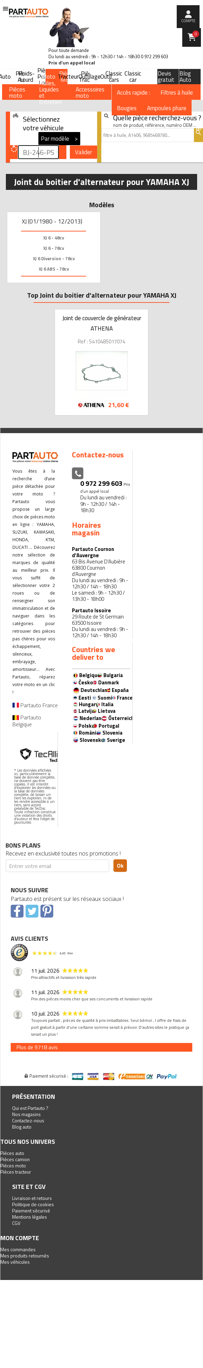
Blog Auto (185, 76)
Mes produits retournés (24, 1255)
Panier (195, 33)
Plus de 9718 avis (37, 1047)
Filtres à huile (176, 92)
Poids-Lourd (26, 76)
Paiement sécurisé (31, 1210)
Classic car (132, 76)
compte (188, 21)
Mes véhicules (15, 1261)
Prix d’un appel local (71, 63)
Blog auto (21, 1126)
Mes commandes (18, 1249)
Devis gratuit (166, 76)
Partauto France (35, 705)
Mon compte (19, 1238)
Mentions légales (29, 1216)
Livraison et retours (32, 1198)
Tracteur (68, 76)
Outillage (89, 76)
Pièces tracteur (15, 1171)
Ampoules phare (166, 108)
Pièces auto (12, 1153)
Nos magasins (26, 1114)
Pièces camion (15, 1159)
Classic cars (113, 76)
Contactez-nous (28, 1120)
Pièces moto (13, 1165)
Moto (48, 76)
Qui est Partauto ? (30, 1108)
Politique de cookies (33, 1204)
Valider (83, 152)
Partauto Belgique (26, 720)
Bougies (127, 108)
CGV (16, 1223)
